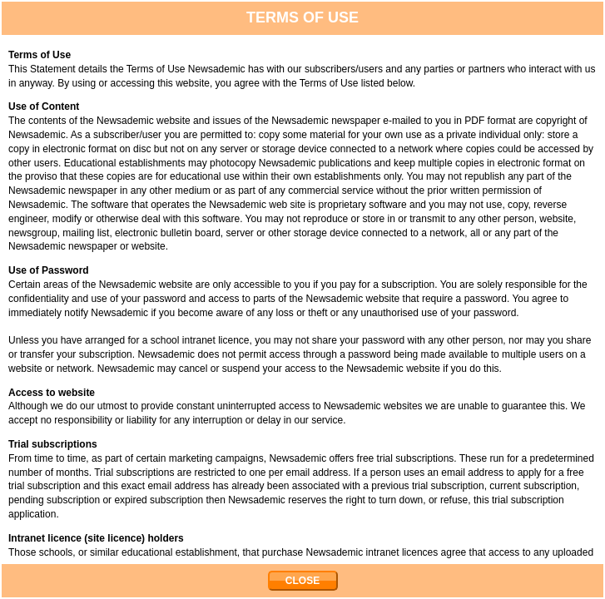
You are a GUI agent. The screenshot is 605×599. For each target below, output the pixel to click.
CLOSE (302, 581)
